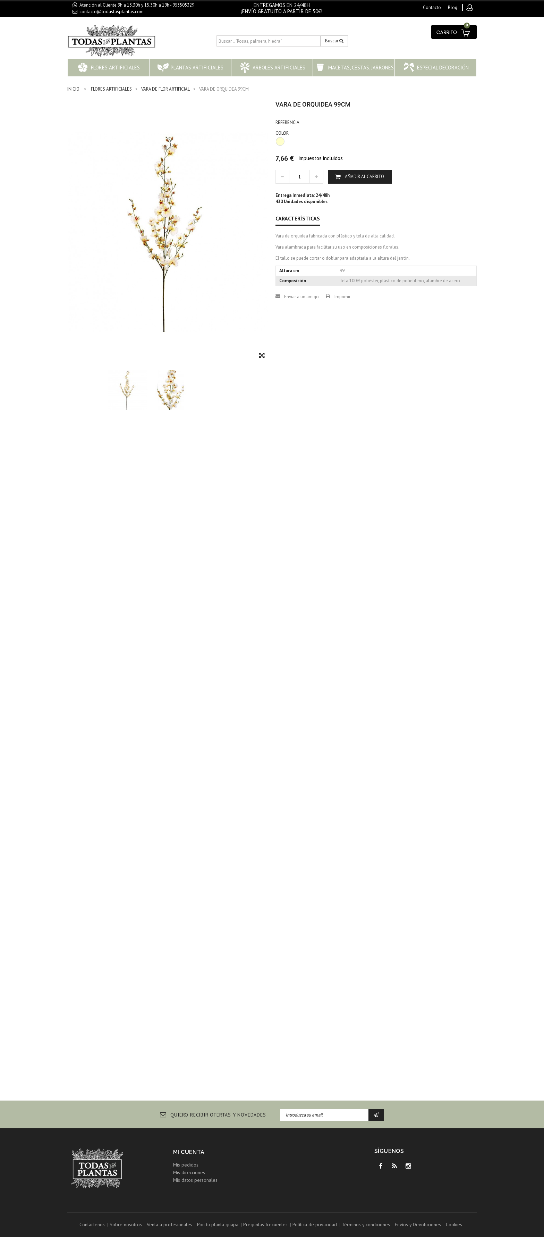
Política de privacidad (314, 1224)
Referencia (287, 122)
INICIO (73, 89)
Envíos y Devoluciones (418, 1224)
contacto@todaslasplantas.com (111, 11)
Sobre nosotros (126, 1224)
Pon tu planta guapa (217, 1224)
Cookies (454, 1224)
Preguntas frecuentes (265, 1224)
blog (452, 7)
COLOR (282, 133)
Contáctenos (92, 1224)
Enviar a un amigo (301, 297)
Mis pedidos (185, 1165)
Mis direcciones (189, 1172)
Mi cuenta (189, 1152)
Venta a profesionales (169, 1224)
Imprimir (342, 297)
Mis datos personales (195, 1180)
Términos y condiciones (366, 1224)
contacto (432, 7)
